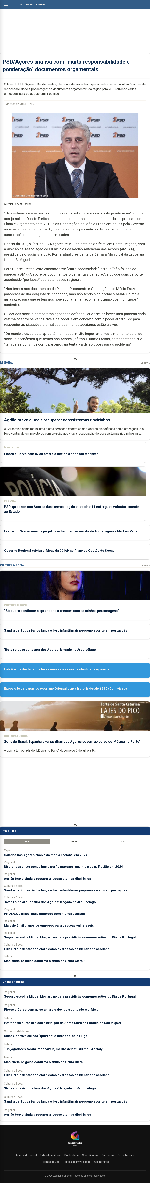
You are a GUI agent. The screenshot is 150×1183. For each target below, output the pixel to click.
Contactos (108, 1155)
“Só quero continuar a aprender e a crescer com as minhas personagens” (61, 611)
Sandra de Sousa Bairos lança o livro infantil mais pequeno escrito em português (65, 630)
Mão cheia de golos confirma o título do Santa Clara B (45, 961)
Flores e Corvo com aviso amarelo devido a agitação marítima (51, 453)
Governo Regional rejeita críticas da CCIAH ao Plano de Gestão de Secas (59, 550)
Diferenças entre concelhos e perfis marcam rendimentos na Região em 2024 (63, 867)
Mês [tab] (123, 841)
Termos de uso (50, 1161)
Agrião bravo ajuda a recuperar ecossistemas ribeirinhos (57, 419)
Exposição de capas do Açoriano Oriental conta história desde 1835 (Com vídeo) (65, 688)
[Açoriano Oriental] (75, 1146)
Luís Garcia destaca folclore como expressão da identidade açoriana (56, 669)
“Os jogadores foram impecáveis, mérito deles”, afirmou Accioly (53, 1049)
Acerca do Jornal (26, 1155)
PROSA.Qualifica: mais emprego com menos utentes (44, 914)
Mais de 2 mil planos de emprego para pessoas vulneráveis (49, 925)
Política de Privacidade (77, 1161)
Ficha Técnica (126, 1155)
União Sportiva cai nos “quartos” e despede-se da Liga (45, 1036)
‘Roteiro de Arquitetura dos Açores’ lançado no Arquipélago (50, 650)
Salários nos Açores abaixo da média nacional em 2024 (46, 855)
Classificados (90, 1155)
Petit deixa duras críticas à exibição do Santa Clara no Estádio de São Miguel (62, 1023)
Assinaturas (101, 1161)
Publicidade (71, 1155)
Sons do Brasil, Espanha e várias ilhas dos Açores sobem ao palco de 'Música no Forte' (72, 742)
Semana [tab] (75, 841)
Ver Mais (145, 363)
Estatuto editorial (50, 1155)
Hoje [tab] (27, 841)
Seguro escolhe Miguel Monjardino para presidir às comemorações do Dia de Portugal (70, 937)
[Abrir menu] (6, 4)
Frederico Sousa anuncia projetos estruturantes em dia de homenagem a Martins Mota (70, 531)
